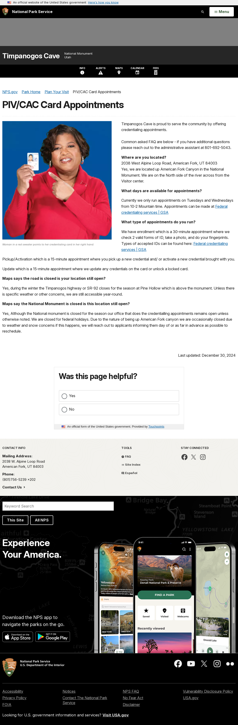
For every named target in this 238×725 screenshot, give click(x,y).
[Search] (58, 506)
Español (129, 473)
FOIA (6, 704)
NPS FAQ (131, 691)
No (71, 409)
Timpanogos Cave (31, 56)
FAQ (126, 456)
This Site (15, 520)
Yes (72, 395)
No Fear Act (133, 697)
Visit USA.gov (115, 715)
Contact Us (12, 487)
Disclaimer (131, 704)
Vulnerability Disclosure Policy (208, 691)
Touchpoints (156, 426)
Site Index (131, 464)
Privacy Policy (14, 697)
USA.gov (190, 697)
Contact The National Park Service (85, 700)
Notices (69, 691)
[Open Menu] (221, 12)
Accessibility (12, 691)
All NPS (42, 520)
